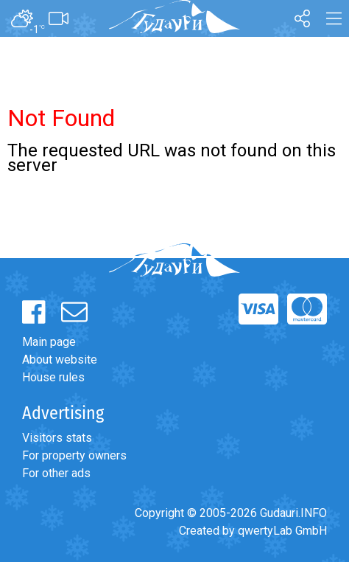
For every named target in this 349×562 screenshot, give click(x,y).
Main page (49, 342)
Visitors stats (57, 438)
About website (59, 360)
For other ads (56, 473)
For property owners (74, 455)
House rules (53, 377)
